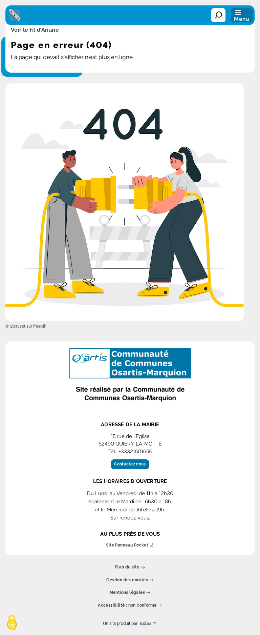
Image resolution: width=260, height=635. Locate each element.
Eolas (148, 624)
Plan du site (130, 567)
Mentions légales (130, 593)
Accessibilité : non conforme (130, 605)
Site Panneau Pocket (130, 545)
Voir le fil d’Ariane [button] (35, 30)
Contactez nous (130, 464)
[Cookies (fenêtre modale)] (12, 623)
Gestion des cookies (129, 580)
